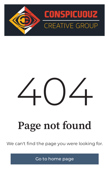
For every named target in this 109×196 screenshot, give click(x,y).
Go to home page (54, 158)
